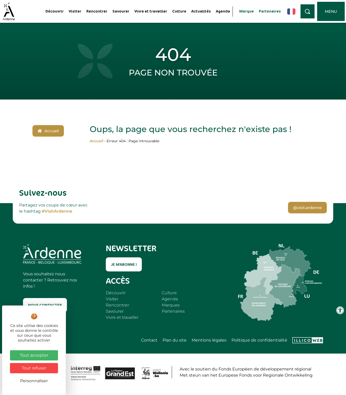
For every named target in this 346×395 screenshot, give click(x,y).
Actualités (201, 11)
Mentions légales (209, 340)
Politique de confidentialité (259, 340)
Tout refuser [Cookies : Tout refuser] (34, 368)
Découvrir (54, 11)
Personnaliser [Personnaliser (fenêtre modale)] (34, 380)
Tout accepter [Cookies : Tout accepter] (34, 355)
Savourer (120, 11)
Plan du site (175, 340)
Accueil (96, 141)
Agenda (223, 11)
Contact (149, 340)
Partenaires (270, 11)
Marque (246, 11)
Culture (179, 11)
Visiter (75, 11)
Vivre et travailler (150, 11)
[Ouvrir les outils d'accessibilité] (340, 310)
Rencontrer (96, 11)
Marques (171, 305)
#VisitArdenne (57, 211)
